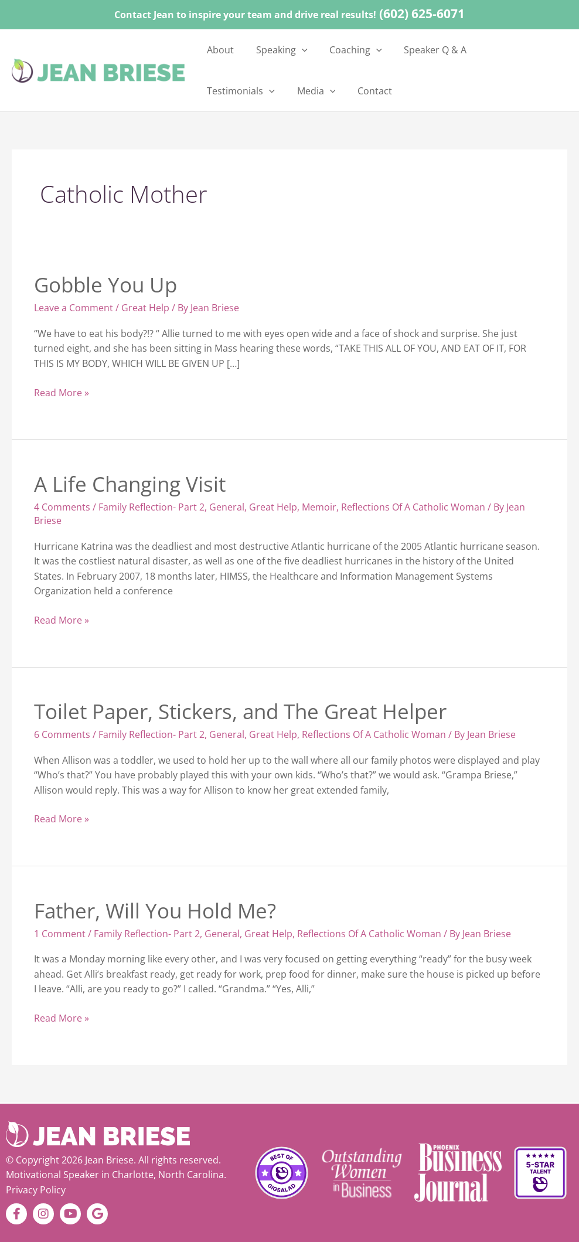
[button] (290, 49)
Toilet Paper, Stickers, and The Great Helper (240, 711)
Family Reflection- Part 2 (151, 507)
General (226, 507)
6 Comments (62, 734)
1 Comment (60, 933)
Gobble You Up (105, 284)
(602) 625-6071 (422, 13)
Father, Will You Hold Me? (155, 910)
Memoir (319, 507)
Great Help (145, 307)
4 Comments (62, 507)
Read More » (61, 392)
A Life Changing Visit (130, 484)
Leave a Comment (73, 307)
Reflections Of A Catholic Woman (413, 507)
